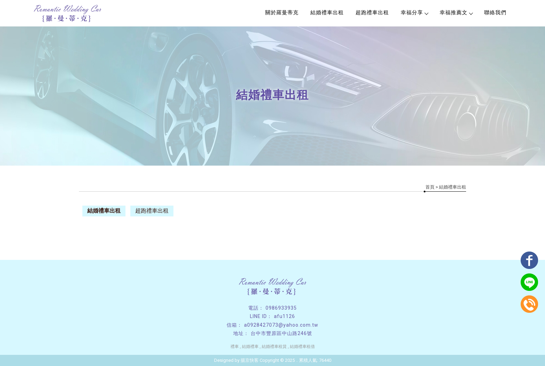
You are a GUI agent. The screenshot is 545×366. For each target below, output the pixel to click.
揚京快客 (250, 360)
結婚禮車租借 (302, 346)
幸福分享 (414, 12)
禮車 (234, 346)
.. (297, 360)
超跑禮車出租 (372, 12)
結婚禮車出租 (327, 12)
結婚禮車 (250, 346)
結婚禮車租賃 (274, 346)
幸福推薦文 (456, 12)
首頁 (429, 187)
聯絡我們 (495, 12)
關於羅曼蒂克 (282, 12)
